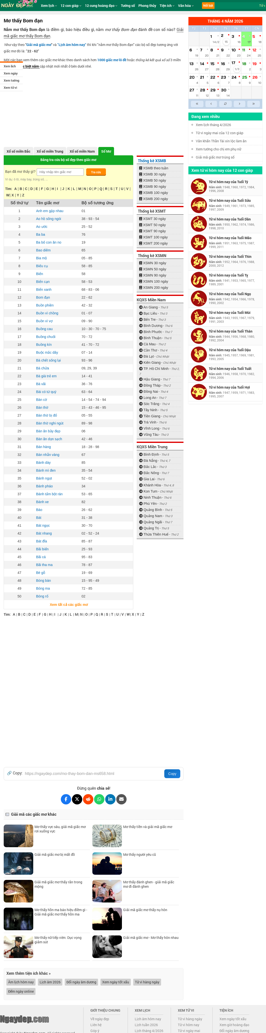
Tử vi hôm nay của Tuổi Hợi (229, 387)
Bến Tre (147, 319)
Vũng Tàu (148, 434)
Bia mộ (41, 258)
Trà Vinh (147, 422)
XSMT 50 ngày (152, 225)
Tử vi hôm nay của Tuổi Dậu (230, 350)
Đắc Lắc (147, 467)
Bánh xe (42, 502)
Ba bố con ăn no (48, 242)
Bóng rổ (42, 596)
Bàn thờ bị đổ (46, 415)
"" (71, 44)
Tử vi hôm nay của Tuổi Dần (230, 219)
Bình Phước (150, 332)
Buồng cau (44, 329)
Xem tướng (11, 80)
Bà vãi (41, 384)
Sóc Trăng (149, 404)
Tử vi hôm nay (188, 1024)
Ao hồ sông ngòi (48, 219)
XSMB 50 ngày (152, 180)
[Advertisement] (93, 106)
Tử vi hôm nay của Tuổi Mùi (229, 312)
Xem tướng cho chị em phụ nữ (218, 149)
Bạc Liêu (148, 313)
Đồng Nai (148, 391)
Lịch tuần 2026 (146, 1024)
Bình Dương (150, 326)
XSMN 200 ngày (153, 288)
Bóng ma (43, 588)
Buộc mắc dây (47, 352)
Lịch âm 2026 (50, 982)
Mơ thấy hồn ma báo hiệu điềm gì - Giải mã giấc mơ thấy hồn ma (60, 912)
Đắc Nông (149, 473)
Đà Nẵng (148, 461)
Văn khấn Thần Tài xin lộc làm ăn (221, 141)
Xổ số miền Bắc (18, 151)
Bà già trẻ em (46, 376)
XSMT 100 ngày (153, 237)
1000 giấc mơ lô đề (111, 60)
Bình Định (149, 454)
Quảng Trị (149, 528)
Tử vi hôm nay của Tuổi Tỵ (228, 275)
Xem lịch (10, 66)
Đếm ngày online (21, 991)
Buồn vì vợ (44, 321)
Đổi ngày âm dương (81, 982)
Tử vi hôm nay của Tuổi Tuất (230, 368)
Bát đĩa (41, 541)
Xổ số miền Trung (50, 151)
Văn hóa (186, 5)
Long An (147, 398)
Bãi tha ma (44, 565)
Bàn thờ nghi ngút (50, 423)
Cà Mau (147, 344)
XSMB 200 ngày (153, 199)
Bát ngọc (43, 525)
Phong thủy (147, 5)
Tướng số (128, 5)
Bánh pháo (44, 486)
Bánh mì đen (46, 470)
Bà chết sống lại (48, 360)
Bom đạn (43, 297)
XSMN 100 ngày (153, 281)
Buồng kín (44, 345)
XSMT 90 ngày (152, 231)
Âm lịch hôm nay (21, 982)
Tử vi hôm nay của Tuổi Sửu (230, 200)
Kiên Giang (150, 362)
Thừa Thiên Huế (153, 534)
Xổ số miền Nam (82, 151)
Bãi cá (41, 557)
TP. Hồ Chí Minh (154, 369)
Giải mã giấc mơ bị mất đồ (54, 854)
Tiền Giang (149, 416)
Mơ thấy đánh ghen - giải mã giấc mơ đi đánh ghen (148, 884)
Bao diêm (43, 250)
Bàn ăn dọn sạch (49, 439)
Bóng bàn (43, 580)
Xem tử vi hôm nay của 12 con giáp (222, 170)
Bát (38, 518)
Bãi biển (42, 549)
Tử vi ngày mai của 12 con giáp (219, 133)
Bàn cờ (41, 400)
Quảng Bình (150, 510)
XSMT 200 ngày (153, 243)
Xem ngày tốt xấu (115, 982)
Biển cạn (43, 282)
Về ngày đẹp (99, 1019)
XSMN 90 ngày (152, 275)
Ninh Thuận (150, 497)
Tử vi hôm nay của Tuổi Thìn (230, 256)
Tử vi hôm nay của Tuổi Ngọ (230, 293)
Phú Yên (148, 504)
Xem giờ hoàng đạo (234, 1024)
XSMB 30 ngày (152, 174)
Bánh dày (43, 463)
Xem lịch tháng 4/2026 (213, 124)
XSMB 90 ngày (152, 187)
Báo (39, 510)
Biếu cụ (42, 266)
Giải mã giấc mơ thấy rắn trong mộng (58, 884)
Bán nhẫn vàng (47, 455)
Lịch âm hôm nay (148, 1019)
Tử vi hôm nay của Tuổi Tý (228, 181)
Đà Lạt (146, 356)
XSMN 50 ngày (152, 269)
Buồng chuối (45, 337)
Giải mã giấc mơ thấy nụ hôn (145, 909)
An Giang (148, 307)
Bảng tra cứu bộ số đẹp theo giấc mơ (68, 159)
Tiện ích (167, 5)
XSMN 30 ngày (152, 263)
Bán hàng (43, 447)
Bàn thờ (42, 407)
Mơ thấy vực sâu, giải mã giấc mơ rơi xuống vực (60, 828)
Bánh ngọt (44, 478)
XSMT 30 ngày (152, 219)
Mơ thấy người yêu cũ (139, 854)
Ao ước (42, 227)
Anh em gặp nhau (50, 211)
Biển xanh (43, 289)
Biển (39, 274)
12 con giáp (71, 5)
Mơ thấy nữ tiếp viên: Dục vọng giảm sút (58, 939)
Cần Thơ (148, 350)
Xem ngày (11, 73)
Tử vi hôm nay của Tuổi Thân (230, 331)
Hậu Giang (149, 379)
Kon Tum (148, 491)
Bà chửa (42, 368)
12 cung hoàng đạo (101, 5)
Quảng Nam (150, 516)
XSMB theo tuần (153, 168)
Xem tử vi (10, 87)
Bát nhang (44, 533)
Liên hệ (95, 1024)
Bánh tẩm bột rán (49, 494)
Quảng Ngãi (150, 522)
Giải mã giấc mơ (38, 44)
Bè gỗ (40, 573)
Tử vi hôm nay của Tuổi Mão (230, 237)
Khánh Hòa (150, 485)
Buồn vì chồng (47, 313)
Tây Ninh (148, 410)
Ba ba (40, 234)
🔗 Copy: (14, 773)
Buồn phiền (45, 305)
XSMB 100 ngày (153, 193)
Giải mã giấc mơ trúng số (215, 157)
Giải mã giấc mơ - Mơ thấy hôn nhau (151, 937)
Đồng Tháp (150, 385)
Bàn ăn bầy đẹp (48, 431)
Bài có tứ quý (46, 392)
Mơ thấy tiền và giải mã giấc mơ (147, 826)
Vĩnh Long (149, 428)
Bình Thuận (150, 338)
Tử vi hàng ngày (147, 982)
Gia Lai (146, 479)
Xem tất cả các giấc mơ (68, 605)
